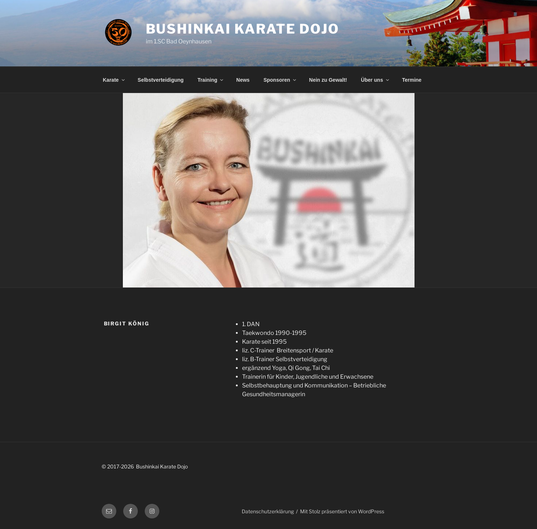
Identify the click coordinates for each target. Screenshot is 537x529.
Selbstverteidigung (161, 80)
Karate (114, 80)
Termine (411, 80)
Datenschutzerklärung (268, 511)
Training (211, 80)
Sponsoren (280, 80)
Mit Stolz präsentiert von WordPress (342, 511)
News (243, 80)
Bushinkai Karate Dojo (242, 29)
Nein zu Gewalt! (328, 80)
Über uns (375, 80)
